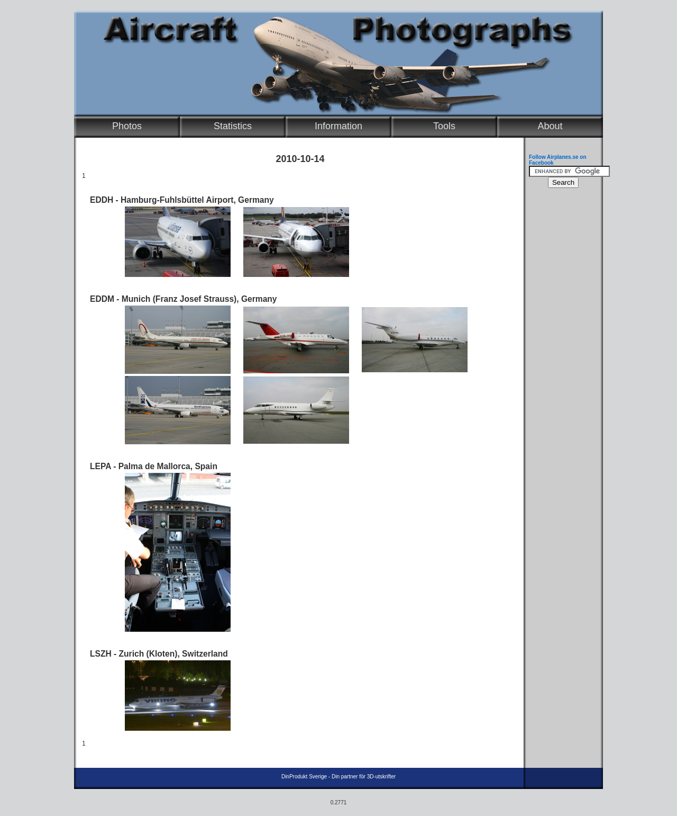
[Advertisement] (560, 353)
